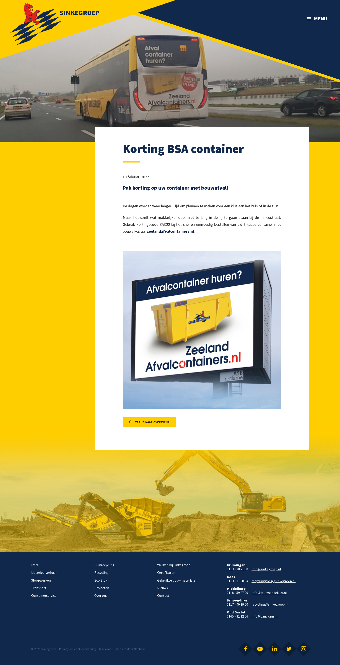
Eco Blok (100, 580)
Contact (163, 595)
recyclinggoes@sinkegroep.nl (274, 581)
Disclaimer (106, 649)
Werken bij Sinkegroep (173, 565)
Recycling (101, 572)
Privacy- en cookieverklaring (77, 649)
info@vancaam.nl (265, 616)
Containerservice (43, 595)
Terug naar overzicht (152, 422)
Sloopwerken (41, 580)
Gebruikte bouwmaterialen (177, 580)
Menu (320, 19)
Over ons (100, 595)
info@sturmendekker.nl (269, 593)
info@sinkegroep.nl (266, 569)
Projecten (101, 588)
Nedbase (140, 649)
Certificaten (166, 572)
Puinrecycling (104, 565)
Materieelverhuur (44, 572)
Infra (35, 565)
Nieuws (162, 588)
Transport (38, 588)
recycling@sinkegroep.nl (270, 604)
